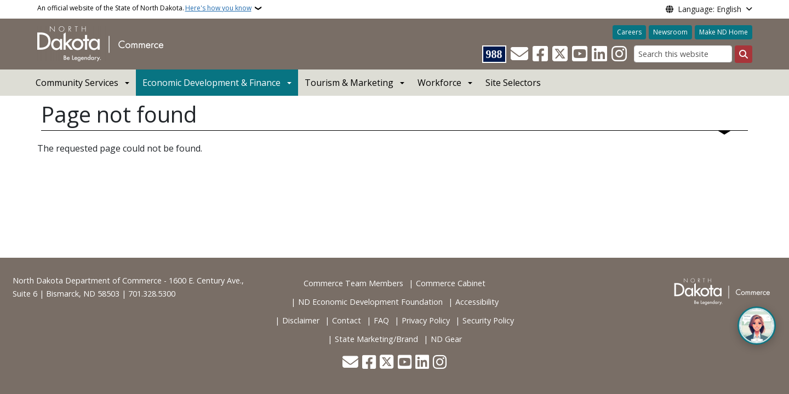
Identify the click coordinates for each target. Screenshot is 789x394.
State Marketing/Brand (376, 339)
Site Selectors (513, 83)
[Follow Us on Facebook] (540, 54)
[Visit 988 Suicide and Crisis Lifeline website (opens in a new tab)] (494, 54)
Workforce (439, 83)
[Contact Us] (519, 54)
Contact (346, 320)
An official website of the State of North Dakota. (144, 8)
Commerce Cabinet (450, 283)
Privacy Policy (426, 320)
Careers (629, 32)
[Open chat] (756, 325)
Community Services (77, 83)
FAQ (381, 320)
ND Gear (446, 339)
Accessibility (477, 302)
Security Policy (488, 320)
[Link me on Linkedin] (599, 54)
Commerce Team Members (353, 283)
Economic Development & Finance (211, 83)
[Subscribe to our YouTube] (579, 54)
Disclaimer (300, 320)
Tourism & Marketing (349, 83)
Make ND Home (723, 32)
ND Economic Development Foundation (370, 302)
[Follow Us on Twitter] (560, 54)
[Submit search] (743, 54)
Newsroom (670, 32)
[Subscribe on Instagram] (619, 54)
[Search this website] (683, 53)
